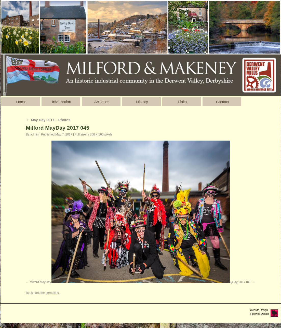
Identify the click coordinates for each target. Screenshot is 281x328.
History (142, 102)
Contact (222, 102)
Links (182, 102)
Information (61, 102)
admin (34, 134)
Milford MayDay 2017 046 (233, 282)
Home (21, 102)
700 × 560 (97, 134)
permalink (52, 293)
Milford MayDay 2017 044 (47, 282)
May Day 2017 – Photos (48, 120)
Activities (101, 102)
